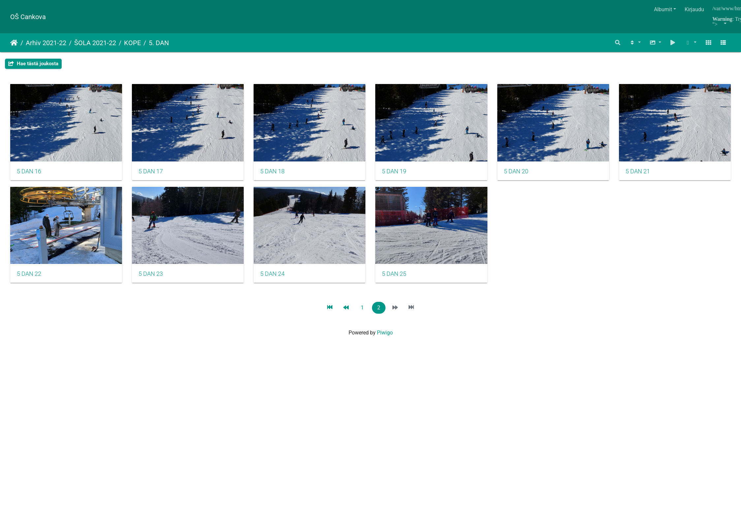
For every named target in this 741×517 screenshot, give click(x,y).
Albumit (663, 9)
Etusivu (14, 43)
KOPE (132, 43)
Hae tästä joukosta (33, 64)
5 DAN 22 (156, 281)
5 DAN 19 (411, 175)
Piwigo (385, 341)
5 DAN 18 (283, 175)
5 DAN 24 (411, 281)
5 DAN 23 (283, 281)
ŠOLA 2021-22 (95, 43)
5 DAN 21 (29, 282)
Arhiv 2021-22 (46, 43)
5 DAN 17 (156, 175)
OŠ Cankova (28, 17)
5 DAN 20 (538, 175)
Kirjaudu (694, 9)
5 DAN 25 (538, 281)
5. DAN (159, 43)
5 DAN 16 (29, 175)
